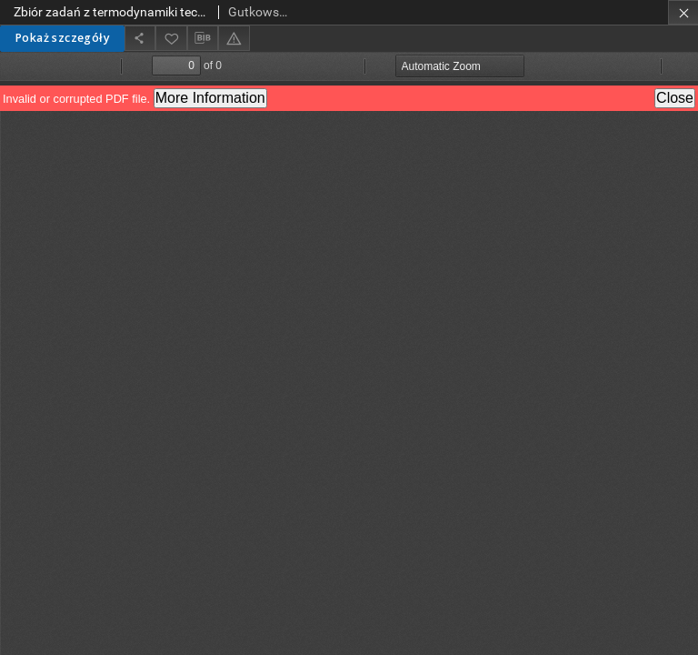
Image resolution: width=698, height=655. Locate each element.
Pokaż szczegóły (62, 37)
